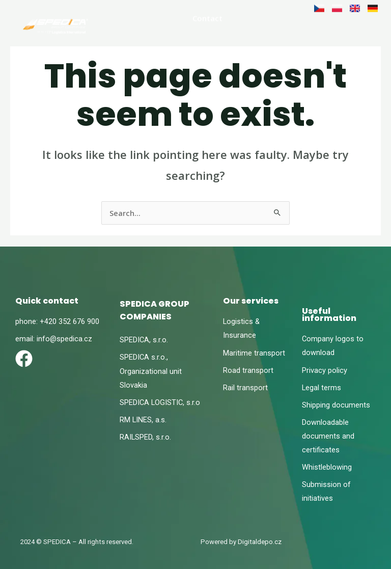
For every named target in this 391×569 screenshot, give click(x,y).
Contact (207, 17)
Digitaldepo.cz (260, 542)
